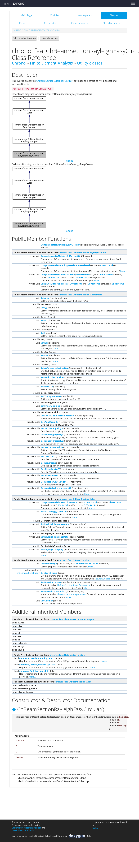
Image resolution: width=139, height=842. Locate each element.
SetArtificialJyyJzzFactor (54, 511)
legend (69, 160)
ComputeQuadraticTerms (54, 283)
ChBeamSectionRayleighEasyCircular (44, 30)
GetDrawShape (49, 572)
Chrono (19, 63)
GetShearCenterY (50, 469)
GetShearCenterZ (50, 475)
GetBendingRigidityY (52, 434)
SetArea (45, 298)
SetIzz (44, 320)
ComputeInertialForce (53, 502)
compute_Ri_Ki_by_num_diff (33, 670)
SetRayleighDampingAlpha (55, 524)
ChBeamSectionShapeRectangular (74, 585)
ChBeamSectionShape (86, 563)
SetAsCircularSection (52, 377)
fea (25, 30)
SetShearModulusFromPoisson (57, 415)
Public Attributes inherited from (53, 619)
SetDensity (47, 386)
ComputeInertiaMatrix (53, 256)
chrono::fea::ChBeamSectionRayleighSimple (82, 252)
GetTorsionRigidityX (52, 428)
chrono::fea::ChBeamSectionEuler (76, 498)
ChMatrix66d (73, 256)
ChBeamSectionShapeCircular (71, 594)
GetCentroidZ (48, 462)
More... (123, 271)
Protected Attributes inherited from (51, 681)
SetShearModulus (50, 405)
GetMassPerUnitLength (53, 481)
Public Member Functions (24, 38)
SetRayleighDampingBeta (54, 536)
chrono (17, 30)
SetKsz (44, 355)
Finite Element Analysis (51, 63)
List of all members (49, 38)
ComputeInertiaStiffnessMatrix (58, 274)
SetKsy (44, 342)
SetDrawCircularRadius (53, 591)
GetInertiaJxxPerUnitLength (56, 488)
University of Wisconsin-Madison (26, 827)
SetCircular (47, 600)
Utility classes (89, 63)
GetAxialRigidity (49, 421)
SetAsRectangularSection (55, 368)
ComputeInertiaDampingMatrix (58, 265)
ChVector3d (106, 265)
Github (95, 828)
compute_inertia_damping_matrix (37, 658)
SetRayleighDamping (52, 549)
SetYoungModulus (51, 396)
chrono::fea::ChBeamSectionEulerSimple (80, 294)
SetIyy (44, 307)
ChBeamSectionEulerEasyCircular (54, 80)
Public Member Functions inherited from (59, 252)
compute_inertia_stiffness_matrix (37, 664)
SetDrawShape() (102, 578)
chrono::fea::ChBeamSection (74, 560)
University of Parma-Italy (23, 830)
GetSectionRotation (52, 447)
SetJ (43, 333)
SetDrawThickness (51, 582)
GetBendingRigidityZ (52, 440)
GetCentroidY (48, 456)
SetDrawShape (49, 563)
